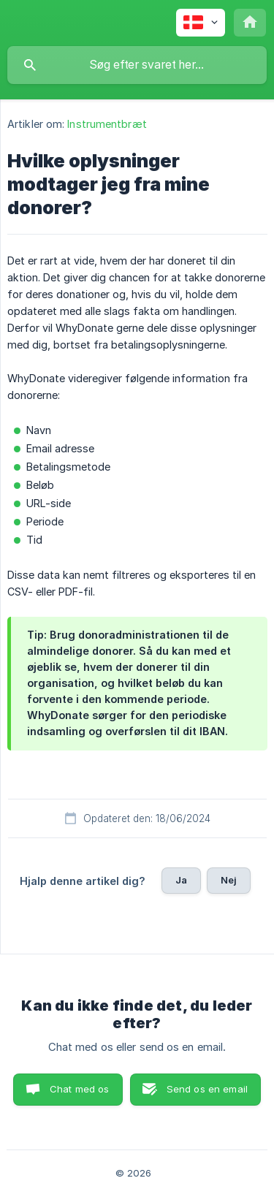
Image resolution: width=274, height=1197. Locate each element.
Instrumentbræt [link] (106, 124)
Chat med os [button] (80, 1089)
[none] (200, 23)
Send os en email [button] (207, 1089)
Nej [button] (229, 880)
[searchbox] (137, 65)
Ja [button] (181, 880)
